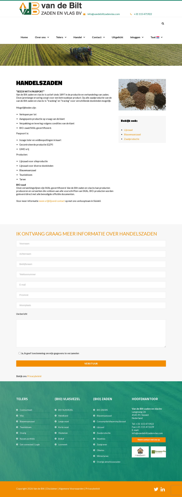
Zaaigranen (102, 444)
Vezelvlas (101, 439)
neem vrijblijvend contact (52, 201)
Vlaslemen (63, 433)
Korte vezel (63, 427)
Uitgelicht (117, 37)
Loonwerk (62, 444)
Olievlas (100, 450)
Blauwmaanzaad (132, 134)
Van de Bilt (38, 488)
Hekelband (63, 415)
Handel (77, 37)
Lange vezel (63, 421)
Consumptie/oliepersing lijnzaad (111, 421)
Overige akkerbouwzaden (108, 462)
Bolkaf (61, 439)
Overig (23, 433)
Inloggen (135, 37)
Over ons (40, 37)
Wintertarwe (102, 456)
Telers (59, 37)
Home (24, 37)
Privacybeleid (34, 376)
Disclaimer (51, 488)
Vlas (22, 415)
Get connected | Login (30, 444)
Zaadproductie (131, 139)
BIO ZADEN (102, 410)
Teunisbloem (26, 427)
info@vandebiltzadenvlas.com (103, 13)
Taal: (154, 37)
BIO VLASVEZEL (65, 410)
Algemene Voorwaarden (71, 488)
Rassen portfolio (27, 439)
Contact (97, 37)
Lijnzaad (128, 129)
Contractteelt (26, 410)
